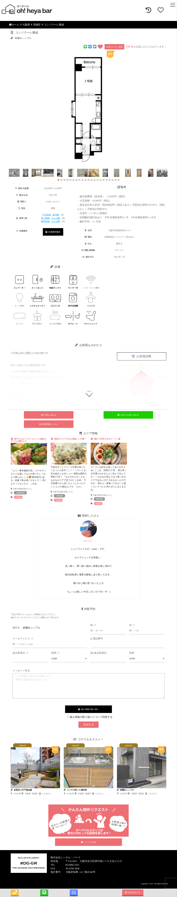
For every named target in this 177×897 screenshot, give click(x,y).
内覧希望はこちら (49, 424)
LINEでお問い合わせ (128, 415)
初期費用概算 (53, 232)
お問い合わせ (48, 415)
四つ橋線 (45, 218)
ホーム (14, 24)
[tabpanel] (29, 468)
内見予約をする (133, 892)
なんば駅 (56, 218)
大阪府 (26, 24)
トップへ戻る (88, 842)
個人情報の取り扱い (88, 709)
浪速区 (37, 24)
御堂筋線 (45, 221)
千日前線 (46, 215)
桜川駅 (56, 215)
